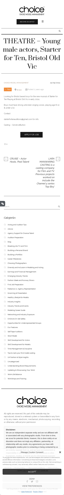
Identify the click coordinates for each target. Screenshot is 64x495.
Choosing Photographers (17, 263)
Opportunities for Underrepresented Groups (24, 323)
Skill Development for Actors (19, 340)
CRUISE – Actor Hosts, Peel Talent (19, 160)
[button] (60, 452)
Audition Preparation (15, 237)
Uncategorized (13, 362)
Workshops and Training (17, 379)
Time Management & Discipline (20, 349)
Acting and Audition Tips (17, 225)
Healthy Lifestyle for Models (18, 297)
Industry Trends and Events (18, 306)
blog (9, 242)
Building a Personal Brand (18, 250)
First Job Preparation (15, 285)
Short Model (12, 336)
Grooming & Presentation (17, 293)
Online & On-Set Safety (16, 319)
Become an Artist (27, 22)
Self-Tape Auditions (15, 332)
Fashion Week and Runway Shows (21, 280)
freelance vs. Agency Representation (22, 289)
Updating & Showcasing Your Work (21, 370)
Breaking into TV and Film (18, 246)
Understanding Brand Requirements (22, 366)
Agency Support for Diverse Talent (21, 233)
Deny (32, 479)
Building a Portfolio (15, 255)
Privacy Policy (38, 492)
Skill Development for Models (19, 344)
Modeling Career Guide (16, 310)
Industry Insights (14, 302)
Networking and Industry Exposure (21, 314)
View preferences (32, 486)
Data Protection (26, 492)
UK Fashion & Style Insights (18, 357)
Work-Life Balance (15, 374)
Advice (10, 229)
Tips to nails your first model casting (21, 353)
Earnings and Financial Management (22, 272)
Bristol (19, 90)
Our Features (13, 327)
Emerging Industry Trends (18, 276)
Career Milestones (14, 259)
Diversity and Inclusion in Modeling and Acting (25, 267)
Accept (32, 472)
